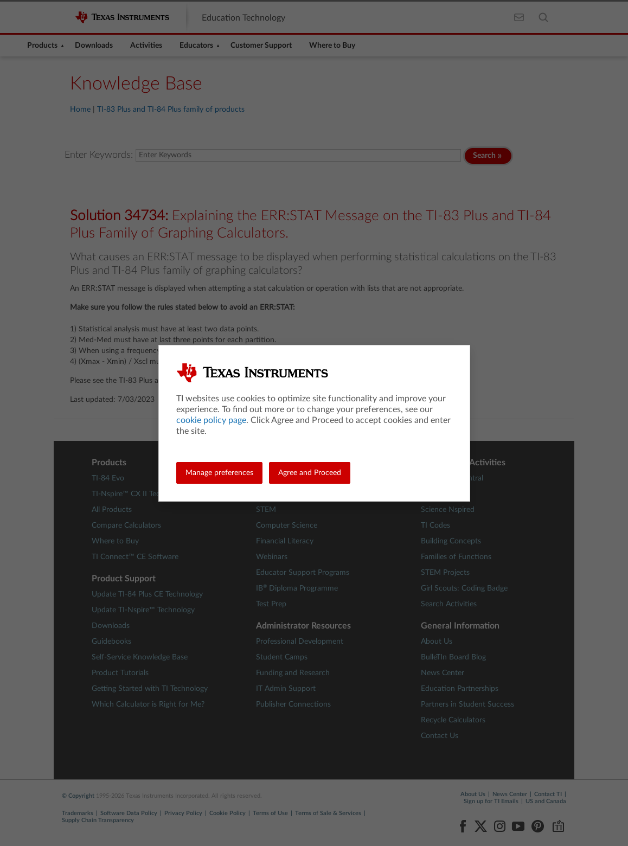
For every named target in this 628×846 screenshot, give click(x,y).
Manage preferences (219, 473)
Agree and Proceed (309, 473)
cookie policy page (211, 420)
